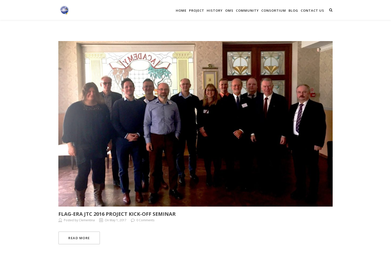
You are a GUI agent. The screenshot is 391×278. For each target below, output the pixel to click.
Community (247, 10)
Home (181, 10)
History (215, 10)
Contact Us (312, 10)
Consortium (273, 10)
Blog (293, 10)
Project (196, 10)
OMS (229, 10)
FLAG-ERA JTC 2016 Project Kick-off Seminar (117, 214)
